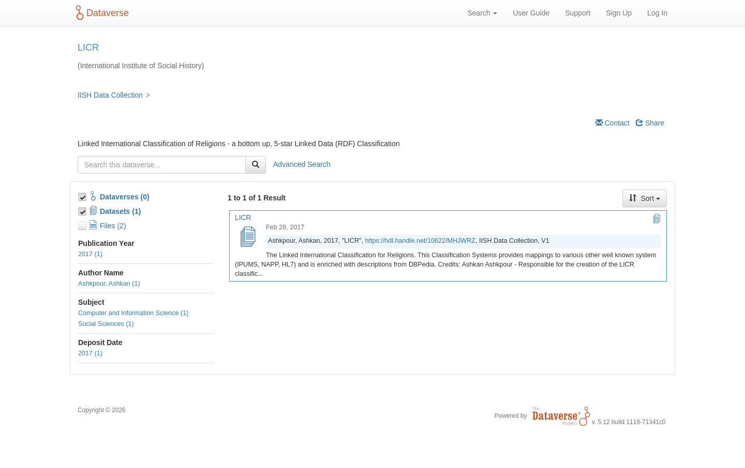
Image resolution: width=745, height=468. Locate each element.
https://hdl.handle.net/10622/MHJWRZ (420, 240)
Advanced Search (302, 164)
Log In (657, 13)
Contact (612, 123)
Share (650, 123)
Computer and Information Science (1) (133, 313)
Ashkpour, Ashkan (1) (109, 283)
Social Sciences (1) (106, 323)
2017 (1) (90, 254)
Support (577, 13)
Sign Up (619, 13)
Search (482, 13)
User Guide (531, 13)
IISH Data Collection (110, 95)
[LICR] (247, 237)
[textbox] (162, 165)
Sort (644, 198)
